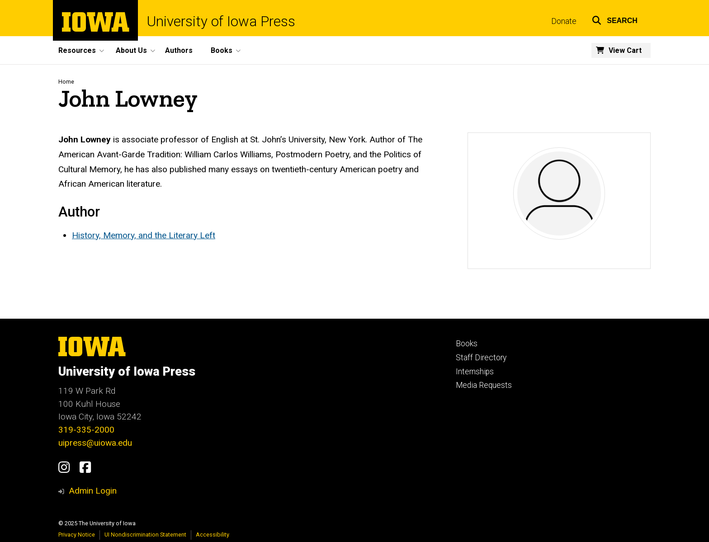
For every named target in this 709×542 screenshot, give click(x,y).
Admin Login (93, 490)
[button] (615, 19)
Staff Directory (481, 357)
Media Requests (484, 385)
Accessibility (212, 534)
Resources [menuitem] (77, 50)
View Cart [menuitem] (625, 50)
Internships (475, 371)
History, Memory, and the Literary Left (143, 235)
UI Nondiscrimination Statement (145, 534)
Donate (564, 21)
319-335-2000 (86, 429)
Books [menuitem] (221, 50)
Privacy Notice (76, 534)
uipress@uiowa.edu (95, 443)
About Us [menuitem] (131, 50)
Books (466, 343)
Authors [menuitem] (179, 50)
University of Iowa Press (221, 21)
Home (66, 81)
